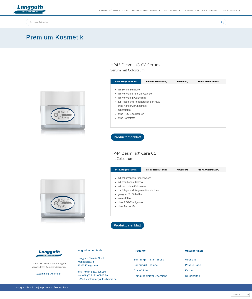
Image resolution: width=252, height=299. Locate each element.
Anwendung (182, 81)
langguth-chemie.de (27, 287)
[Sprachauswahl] (240, 295)
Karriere (190, 270)
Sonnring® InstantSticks (113, 10)
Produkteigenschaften (126, 81)
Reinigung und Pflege (144, 10)
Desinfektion (191, 10)
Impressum (46, 287)
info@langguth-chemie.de (102, 279)
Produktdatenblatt (127, 137)
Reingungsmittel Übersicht (150, 276)
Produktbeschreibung (156, 81)
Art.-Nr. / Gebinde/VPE (208, 81)
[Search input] (125, 22)
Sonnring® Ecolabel (146, 265)
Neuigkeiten (192, 276)
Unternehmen (229, 10)
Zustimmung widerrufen (49, 273)
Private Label (209, 10)
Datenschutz (61, 287)
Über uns (191, 259)
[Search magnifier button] (222, 22)
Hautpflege (170, 10)
